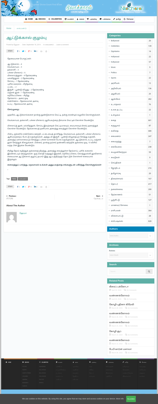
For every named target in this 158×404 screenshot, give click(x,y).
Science (24, 386)
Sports (113, 78)
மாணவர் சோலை (119, 205)
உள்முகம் (115, 115)
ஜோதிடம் (115, 168)
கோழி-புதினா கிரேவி (121, 304)
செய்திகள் (116, 163)
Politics (114, 73)
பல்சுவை (105, 19)
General (24, 379)
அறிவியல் (116, 89)
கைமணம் (22, 28)
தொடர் (114, 184)
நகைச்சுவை (117, 189)
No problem (131, 399)
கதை (113, 120)
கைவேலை (116, 147)
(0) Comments (131, 290)
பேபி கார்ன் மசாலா (120, 349)
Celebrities (55, 19)
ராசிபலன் (116, 211)
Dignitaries (115, 51)
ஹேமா (17, 45)
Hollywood (115, 57)
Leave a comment (62, 45)
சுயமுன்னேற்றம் (119, 152)
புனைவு (91, 19)
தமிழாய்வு (116, 173)
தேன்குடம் (79, 197)
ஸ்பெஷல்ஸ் (117, 221)
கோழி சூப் (115, 331)
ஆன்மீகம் (115, 99)
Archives (112, 251)
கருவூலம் (115, 126)
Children (25, 376)
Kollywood (115, 62)
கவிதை (115, 131)
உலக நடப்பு (116, 110)
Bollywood (115, 41)
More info (120, 399)
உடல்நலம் (116, 104)
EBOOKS (40, 19)
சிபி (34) (30, 197)
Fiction (24, 366)
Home (29, 19)
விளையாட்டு (117, 216)
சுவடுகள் (115, 158)
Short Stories (26, 373)
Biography (25, 383)
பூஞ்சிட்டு (115, 200)
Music (113, 67)
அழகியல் (115, 94)
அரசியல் (115, 83)
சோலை (128, 19)
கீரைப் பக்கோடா (119, 287)
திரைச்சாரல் (117, 179)
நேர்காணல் (116, 195)
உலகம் (69, 19)
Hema (14, 179)
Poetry (24, 370)
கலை (80, 19)
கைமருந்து (116, 142)
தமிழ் (117, 19)
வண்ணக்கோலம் (119, 295)
